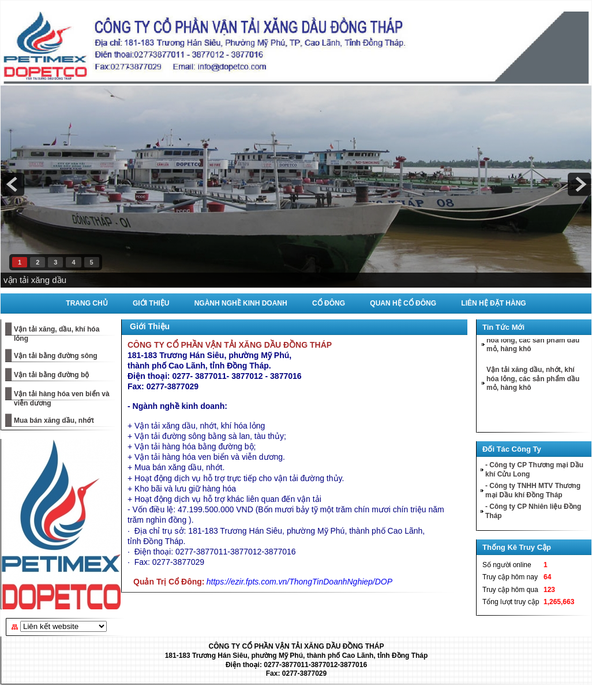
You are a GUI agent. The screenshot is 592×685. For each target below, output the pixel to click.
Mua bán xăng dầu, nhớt (54, 420)
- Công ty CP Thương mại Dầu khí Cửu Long (534, 469)
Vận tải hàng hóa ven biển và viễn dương (62, 398)
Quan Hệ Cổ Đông (403, 303)
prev (13, 184)
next (579, 184)
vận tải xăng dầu (34, 280)
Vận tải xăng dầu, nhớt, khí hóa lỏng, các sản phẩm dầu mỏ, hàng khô (532, 342)
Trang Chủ (86, 303)
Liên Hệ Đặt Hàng (493, 303)
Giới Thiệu (151, 303)
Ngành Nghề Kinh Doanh (240, 303)
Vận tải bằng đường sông (56, 356)
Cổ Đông (328, 303)
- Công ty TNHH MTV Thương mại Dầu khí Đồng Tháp (532, 490)
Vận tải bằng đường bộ (51, 375)
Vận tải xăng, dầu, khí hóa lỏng (56, 333)
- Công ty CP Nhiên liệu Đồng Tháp (533, 511)
